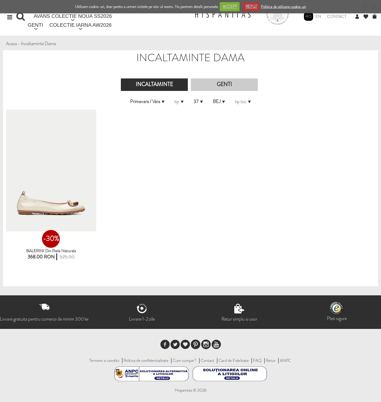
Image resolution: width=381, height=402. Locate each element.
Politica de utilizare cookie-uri (283, 6)
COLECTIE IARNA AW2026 (80, 25)
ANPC (285, 360)
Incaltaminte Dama (38, 43)
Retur (271, 360)
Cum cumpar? (184, 360)
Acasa (11, 43)
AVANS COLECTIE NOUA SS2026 (73, 16)
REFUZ (251, 6)
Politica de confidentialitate (146, 360)
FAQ (257, 360)
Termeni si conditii (104, 360)
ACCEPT (230, 6)
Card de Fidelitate (233, 360)
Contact (336, 16)
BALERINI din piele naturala (51, 251)
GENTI (35, 25)
